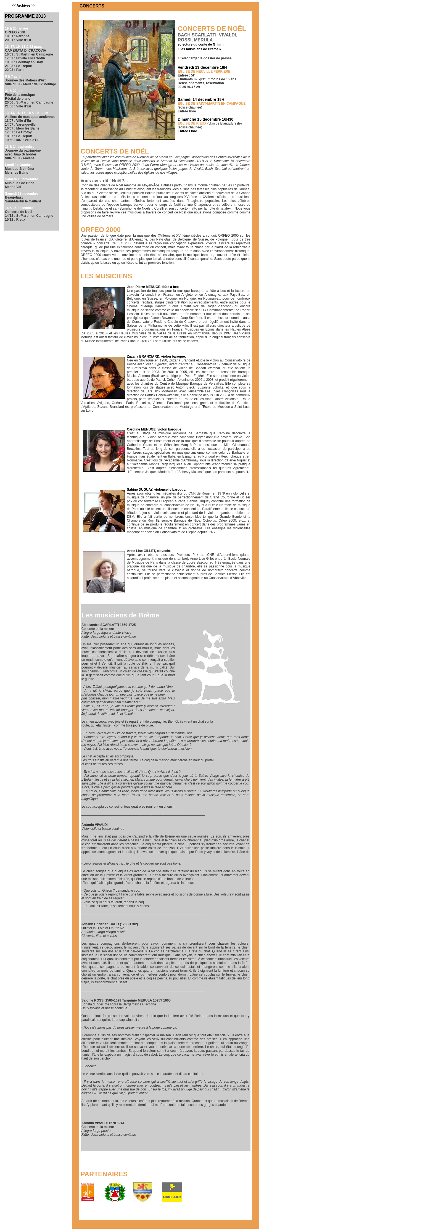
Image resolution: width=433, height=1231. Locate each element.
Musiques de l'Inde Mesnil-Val (20, 185)
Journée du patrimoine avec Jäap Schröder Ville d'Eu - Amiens (23, 154)
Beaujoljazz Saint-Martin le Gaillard (23, 199)
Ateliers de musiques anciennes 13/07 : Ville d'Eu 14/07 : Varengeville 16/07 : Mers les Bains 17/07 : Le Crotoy (30, 124)
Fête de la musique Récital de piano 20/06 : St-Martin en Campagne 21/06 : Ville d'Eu (29, 100)
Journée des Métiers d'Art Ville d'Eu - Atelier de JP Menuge (30, 82)
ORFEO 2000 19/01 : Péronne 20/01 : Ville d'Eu (18, 36)
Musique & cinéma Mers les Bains (19, 171)
